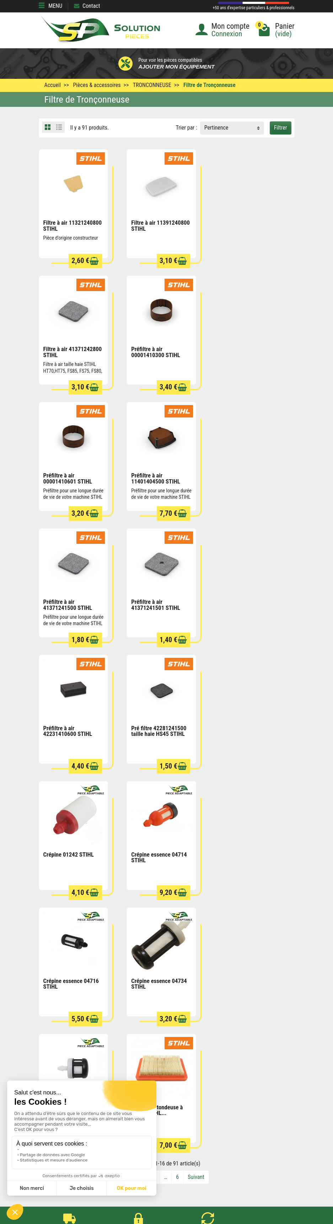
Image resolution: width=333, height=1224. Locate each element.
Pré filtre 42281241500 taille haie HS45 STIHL (70, 603)
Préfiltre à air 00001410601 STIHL (155, 351)
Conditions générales (185, 1098)
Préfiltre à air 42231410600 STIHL (243, 477)
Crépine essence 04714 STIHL (246, 603)
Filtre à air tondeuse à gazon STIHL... (69, 855)
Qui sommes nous (182, 1127)
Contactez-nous (179, 1137)
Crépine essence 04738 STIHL (246, 729)
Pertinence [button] (216, 127)
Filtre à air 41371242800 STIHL (248, 225)
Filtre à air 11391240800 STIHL (160, 225)
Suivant (196, 921)
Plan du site (175, 1118)
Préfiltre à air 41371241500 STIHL (67, 477)
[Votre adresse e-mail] (166, 1166)
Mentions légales (181, 1108)
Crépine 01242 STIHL (156, 600)
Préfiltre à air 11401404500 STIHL (243, 351)
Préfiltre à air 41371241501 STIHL (155, 477)
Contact (87, 5)
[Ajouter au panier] (94, 260)
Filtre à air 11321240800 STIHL (72, 225)
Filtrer (280, 127)
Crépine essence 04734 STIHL (159, 729)
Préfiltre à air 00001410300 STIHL (67, 351)
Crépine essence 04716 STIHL (71, 729)
